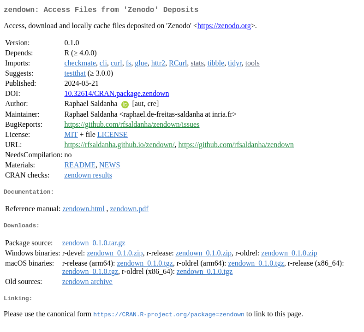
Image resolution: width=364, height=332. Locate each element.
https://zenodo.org (224, 27)
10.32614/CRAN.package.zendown (116, 95)
